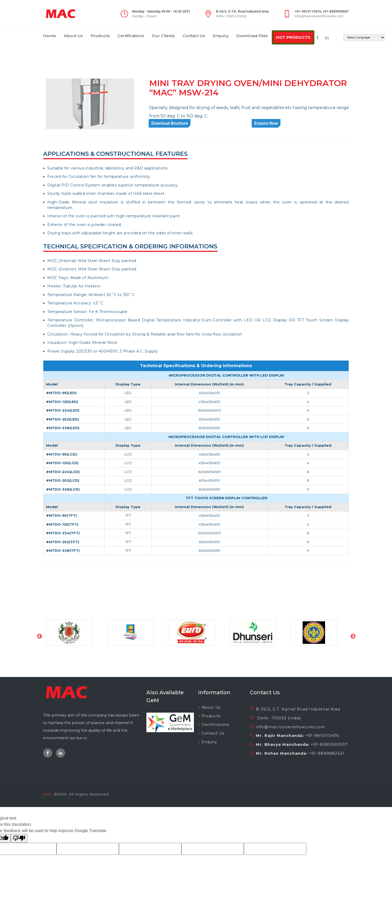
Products (210, 716)
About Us (211, 707)
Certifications (215, 724)
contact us (194, 35)
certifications (131, 35)
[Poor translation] (19, 838)
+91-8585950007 (329, 744)
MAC (48, 794)
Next (352, 636)
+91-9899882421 (326, 753)
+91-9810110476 (322, 735)
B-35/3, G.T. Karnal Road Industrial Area (298, 709)
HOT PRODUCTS (293, 37)
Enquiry (209, 742)
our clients (163, 35)
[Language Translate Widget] (364, 37)
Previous (39, 636)
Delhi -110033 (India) (278, 718)
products (100, 35)
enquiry (220, 35)
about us (73, 35)
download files (252, 35)
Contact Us (212, 733)
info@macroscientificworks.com (290, 727)
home (49, 35)
